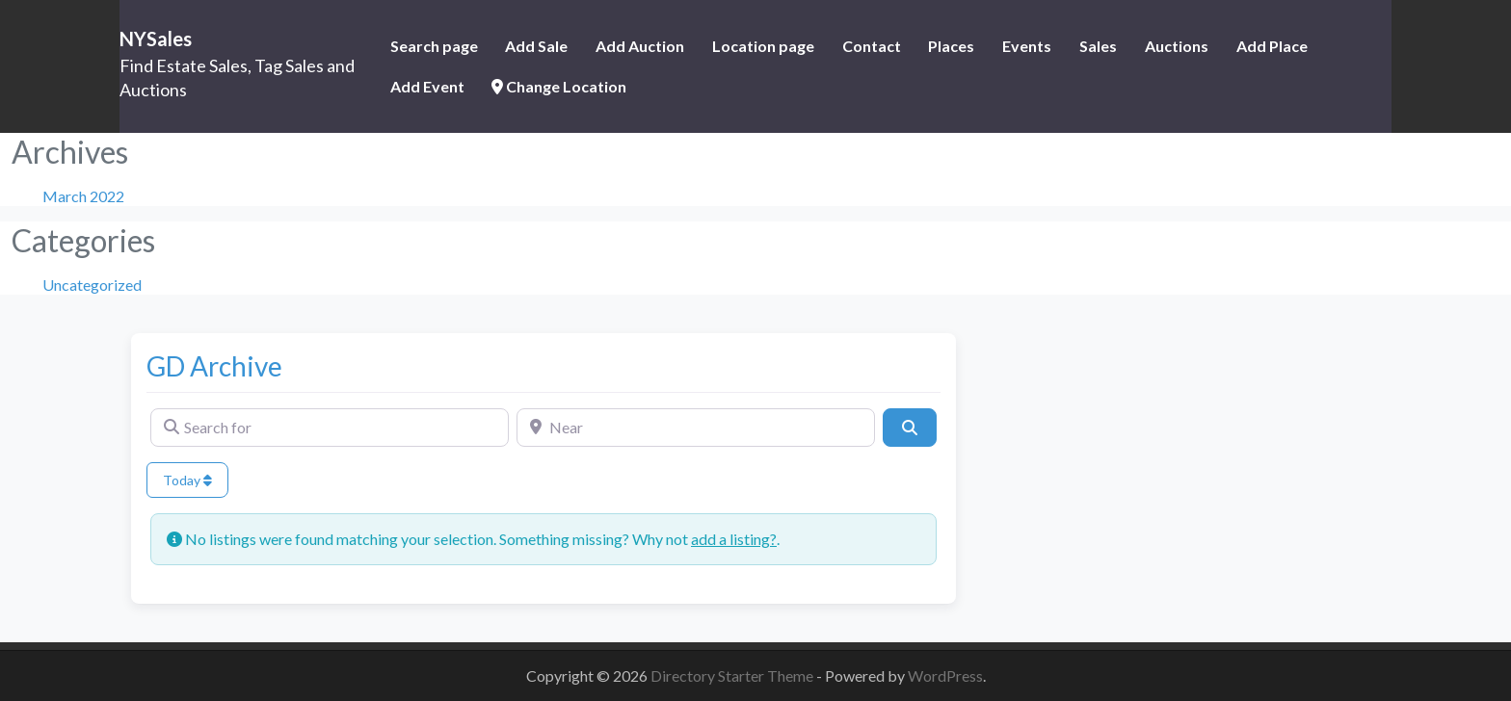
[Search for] (329, 427)
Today (187, 480)
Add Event (427, 86)
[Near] (696, 427)
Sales (1098, 46)
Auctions (1176, 46)
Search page (434, 46)
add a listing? (734, 539)
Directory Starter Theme (733, 675)
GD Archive (214, 366)
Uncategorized (92, 284)
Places (951, 46)
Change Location (558, 86)
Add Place (1272, 46)
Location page (763, 46)
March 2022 (83, 196)
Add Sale (536, 46)
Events (1026, 46)
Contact (871, 46)
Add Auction (640, 46)
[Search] (910, 427)
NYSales (155, 38)
